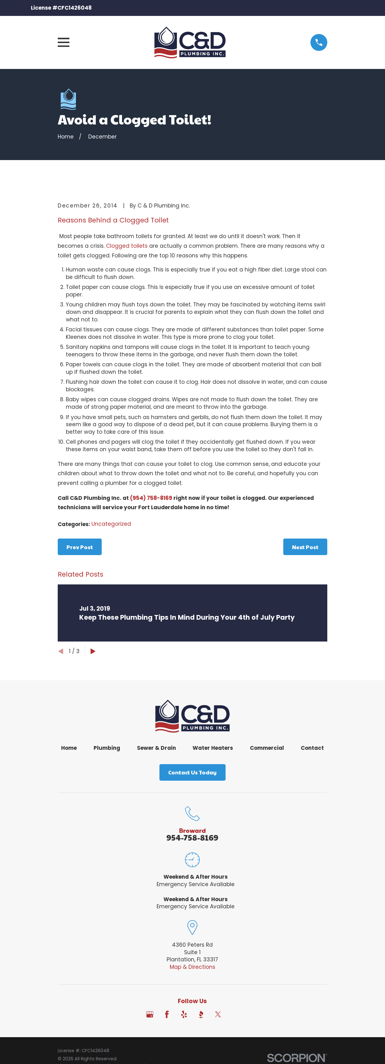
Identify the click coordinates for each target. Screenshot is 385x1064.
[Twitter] (218, 1014)
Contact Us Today (192, 772)
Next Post (305, 547)
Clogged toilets (127, 246)
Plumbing (107, 748)
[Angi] (235, 1014)
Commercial (267, 748)
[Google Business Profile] (150, 1014)
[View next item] (93, 651)
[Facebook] (167, 1014)
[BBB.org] (201, 1014)
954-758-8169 (192, 837)
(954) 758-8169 (151, 498)
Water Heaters (212, 748)
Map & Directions (192, 967)
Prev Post (79, 547)
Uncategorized (111, 524)
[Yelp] (184, 1014)
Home (69, 748)
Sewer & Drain (156, 748)
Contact (312, 748)
